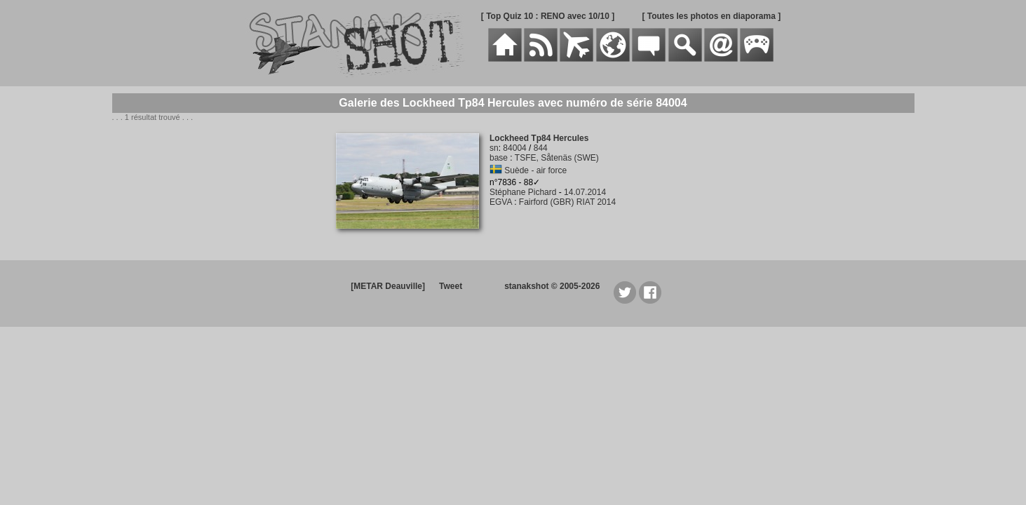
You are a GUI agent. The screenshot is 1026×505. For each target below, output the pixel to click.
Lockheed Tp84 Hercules (539, 138)
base (499, 158)
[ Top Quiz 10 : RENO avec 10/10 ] (548, 16)
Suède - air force (535, 170)
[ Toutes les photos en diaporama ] (711, 16)
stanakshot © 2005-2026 (552, 286)
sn (494, 148)
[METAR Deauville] (388, 286)
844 (541, 148)
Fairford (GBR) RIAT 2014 (567, 202)
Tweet (450, 286)
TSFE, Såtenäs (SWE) (557, 158)
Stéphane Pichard (523, 192)
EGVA (501, 202)
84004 (514, 148)
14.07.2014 (585, 192)
